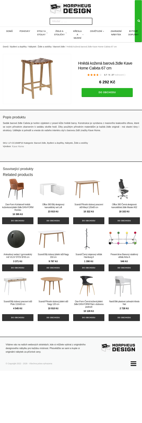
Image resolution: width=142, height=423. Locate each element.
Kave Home (18, 146)
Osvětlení (96, 31)
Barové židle (59, 47)
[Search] (138, 21)
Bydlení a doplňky (18, 47)
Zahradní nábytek (116, 33)
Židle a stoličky (59, 33)
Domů (9, 31)
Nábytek (32, 47)
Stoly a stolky (41, 33)
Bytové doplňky (133, 33)
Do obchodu (107, 92)
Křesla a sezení (77, 34)
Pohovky (25, 31)
